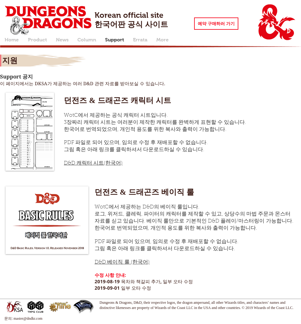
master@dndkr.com (28, 318)
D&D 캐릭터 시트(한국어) (93, 163)
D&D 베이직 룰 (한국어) (122, 262)
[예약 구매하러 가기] (216, 23)
